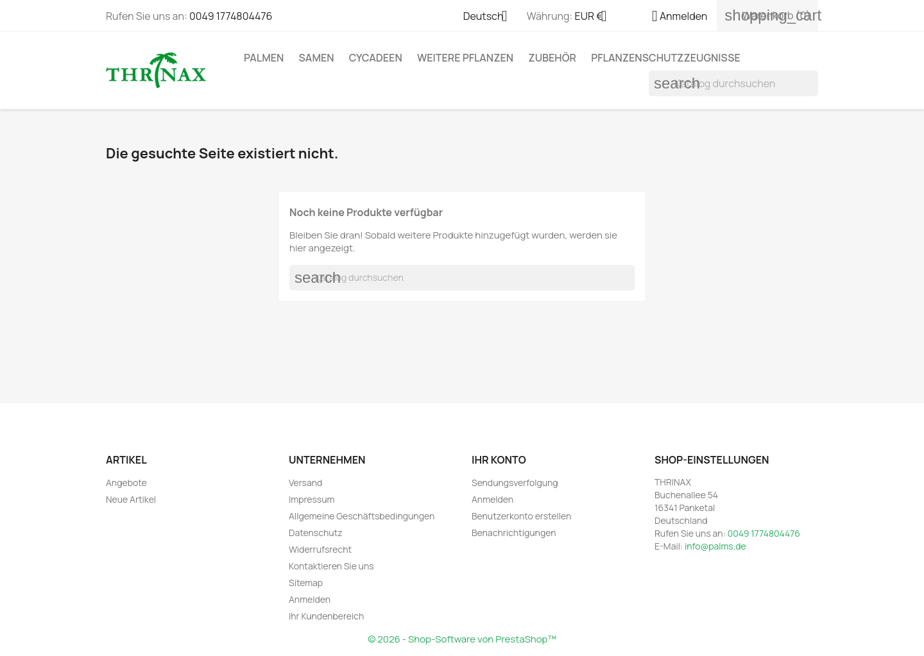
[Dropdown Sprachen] (490, 17)
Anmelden (309, 599)
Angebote (126, 482)
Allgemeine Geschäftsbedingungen (361, 516)
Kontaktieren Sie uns (331, 566)
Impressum (311, 499)
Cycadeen (375, 58)
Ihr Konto (499, 460)
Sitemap (306, 582)
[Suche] (733, 83)
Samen (316, 58)
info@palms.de (715, 546)
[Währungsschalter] (596, 17)
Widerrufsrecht (320, 549)
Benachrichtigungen (514, 532)
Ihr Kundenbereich (326, 616)
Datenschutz (316, 532)
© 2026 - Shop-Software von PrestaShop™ (462, 639)
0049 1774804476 (230, 16)
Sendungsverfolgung (515, 482)
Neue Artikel (131, 499)
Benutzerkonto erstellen (521, 516)
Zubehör (552, 58)
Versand (305, 482)
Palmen (264, 58)
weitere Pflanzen (465, 58)
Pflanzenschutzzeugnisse (665, 58)
